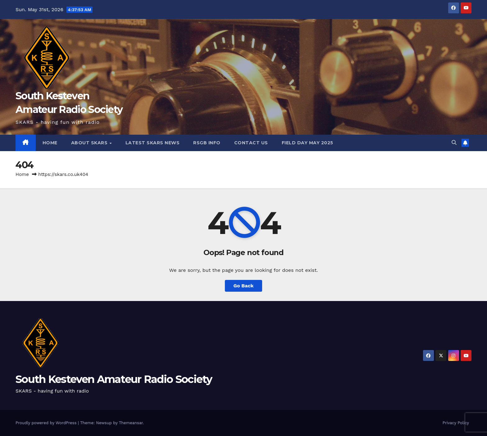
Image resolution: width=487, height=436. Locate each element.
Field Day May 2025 (307, 143)
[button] (454, 143)
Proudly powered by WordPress (47, 422)
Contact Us (251, 143)
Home (22, 174)
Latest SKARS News (152, 143)
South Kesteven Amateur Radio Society (114, 379)
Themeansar (131, 422)
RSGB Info (207, 143)
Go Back (244, 286)
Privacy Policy (456, 422)
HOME (50, 143)
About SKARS (90, 143)
